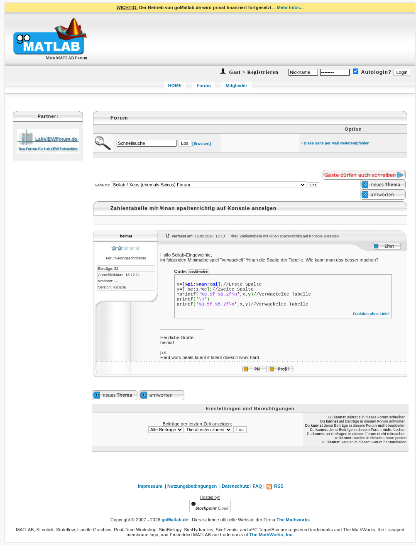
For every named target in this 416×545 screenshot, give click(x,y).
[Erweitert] (201, 144)
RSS (275, 486)
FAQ (257, 486)
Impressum (150, 486)
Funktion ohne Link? (371, 314)
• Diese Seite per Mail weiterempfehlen (335, 143)
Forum (204, 85)
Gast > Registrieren (253, 72)
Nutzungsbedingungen (192, 486)
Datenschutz (235, 486)
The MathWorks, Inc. (272, 534)
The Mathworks (293, 519)
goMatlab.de (175, 519)
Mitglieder (236, 85)
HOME (175, 85)
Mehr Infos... (290, 7)
